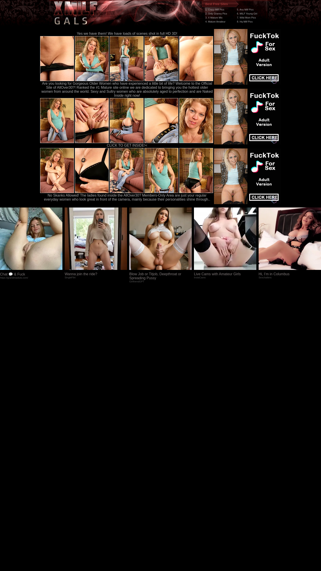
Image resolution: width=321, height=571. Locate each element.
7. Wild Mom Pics (246, 17)
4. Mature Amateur (215, 21)
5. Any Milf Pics (245, 9)
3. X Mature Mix (213, 17)
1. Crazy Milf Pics (214, 9)
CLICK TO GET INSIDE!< (127, 145)
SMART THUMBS (168, 487)
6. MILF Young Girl (247, 13)
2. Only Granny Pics (216, 13)
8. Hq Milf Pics (245, 21)
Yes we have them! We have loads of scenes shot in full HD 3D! (127, 33)
